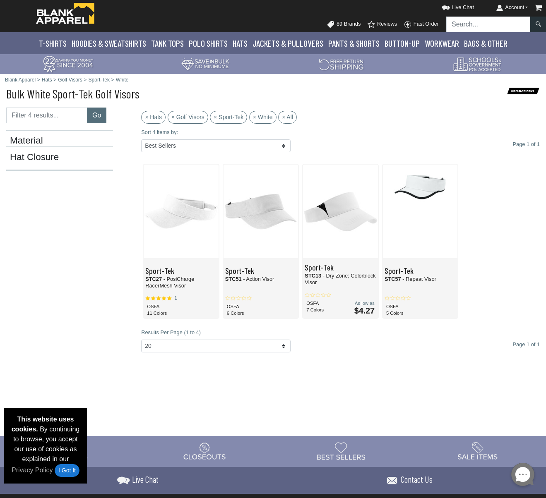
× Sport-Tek (228, 117)
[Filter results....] (46, 115)
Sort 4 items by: (159, 132)
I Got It (67, 470)
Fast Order (421, 24)
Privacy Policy (32, 470)
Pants (354, 43)
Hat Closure (34, 157)
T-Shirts (53, 43)
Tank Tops (167, 43)
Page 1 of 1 (526, 344)
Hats (240, 43)
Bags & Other (486, 43)
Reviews (382, 24)
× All (287, 117)
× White (263, 117)
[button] (450, 6)
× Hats (153, 117)
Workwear (442, 43)
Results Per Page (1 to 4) (171, 332)
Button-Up (402, 43)
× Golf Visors (187, 117)
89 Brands (344, 24)
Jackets (288, 43)
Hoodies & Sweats (109, 43)
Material (26, 140)
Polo (208, 43)
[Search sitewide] (488, 24)
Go (96, 115)
